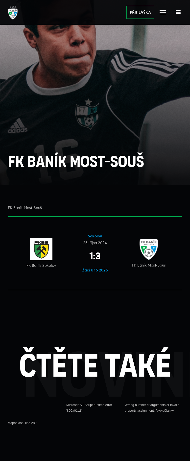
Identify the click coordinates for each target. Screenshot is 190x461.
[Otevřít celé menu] (162, 12)
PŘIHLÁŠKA (140, 12)
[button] (178, 12)
